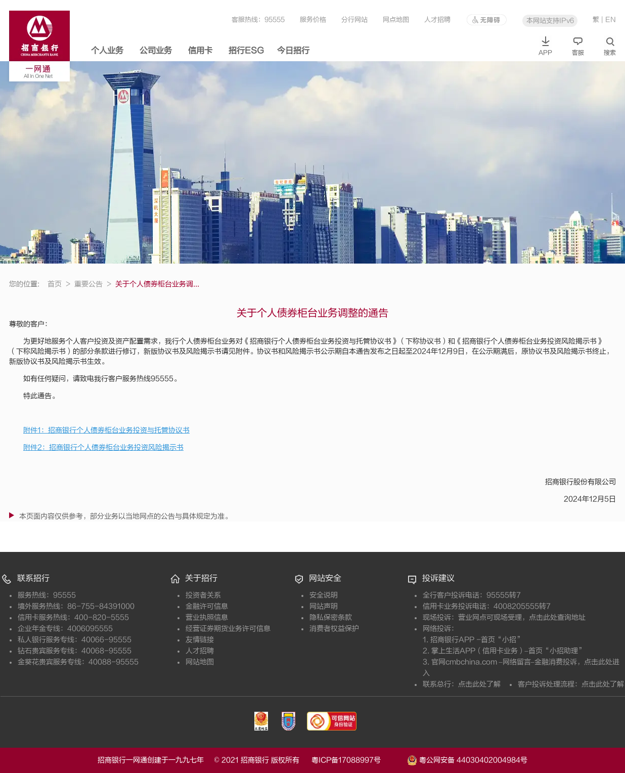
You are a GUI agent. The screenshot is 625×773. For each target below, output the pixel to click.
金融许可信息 (207, 606)
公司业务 (156, 50)
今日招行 (293, 50)
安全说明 (323, 595)
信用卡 (200, 50)
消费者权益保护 (334, 628)
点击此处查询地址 (557, 617)
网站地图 (200, 662)
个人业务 (107, 50)
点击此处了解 (479, 684)
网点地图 (396, 19)
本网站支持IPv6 (550, 20)
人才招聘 (437, 19)
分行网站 (354, 19)
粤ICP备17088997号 (358, 760)
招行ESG (246, 50)
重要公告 (92, 284)
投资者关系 (203, 595)
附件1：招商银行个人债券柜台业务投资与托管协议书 (106, 430)
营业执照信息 (207, 617)
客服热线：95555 (258, 19)
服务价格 (313, 19)
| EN (608, 19)
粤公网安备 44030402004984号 (467, 759)
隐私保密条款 (330, 617)
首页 (59, 284)
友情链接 (200, 639)
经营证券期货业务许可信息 (228, 628)
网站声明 (323, 606)
